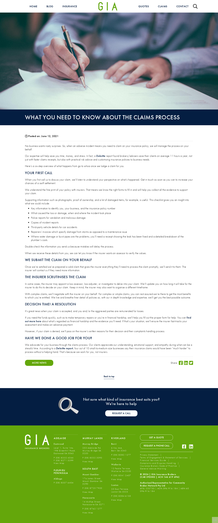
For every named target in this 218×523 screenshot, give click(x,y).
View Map (59, 463)
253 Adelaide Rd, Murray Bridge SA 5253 (92, 450)
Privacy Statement (149, 454)
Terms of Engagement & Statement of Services (164, 457)
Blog (49, 6)
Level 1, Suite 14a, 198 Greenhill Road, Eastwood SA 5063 (65, 450)
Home (33, 6)
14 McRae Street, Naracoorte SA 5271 (94, 503)
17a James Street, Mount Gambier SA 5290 (92, 481)
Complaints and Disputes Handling (158, 463)
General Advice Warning (153, 468)
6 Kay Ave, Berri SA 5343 (119, 449)
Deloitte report (64, 348)
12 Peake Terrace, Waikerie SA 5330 (121, 469)
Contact (182, 6)
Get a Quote (156, 437)
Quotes (143, 6)
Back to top (109, 376)
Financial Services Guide (153, 460)
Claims (162, 6)
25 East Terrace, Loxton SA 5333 (120, 490)
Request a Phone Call (156, 445)
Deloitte (100, 156)
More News (39, 362)
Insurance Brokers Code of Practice (159, 465)
